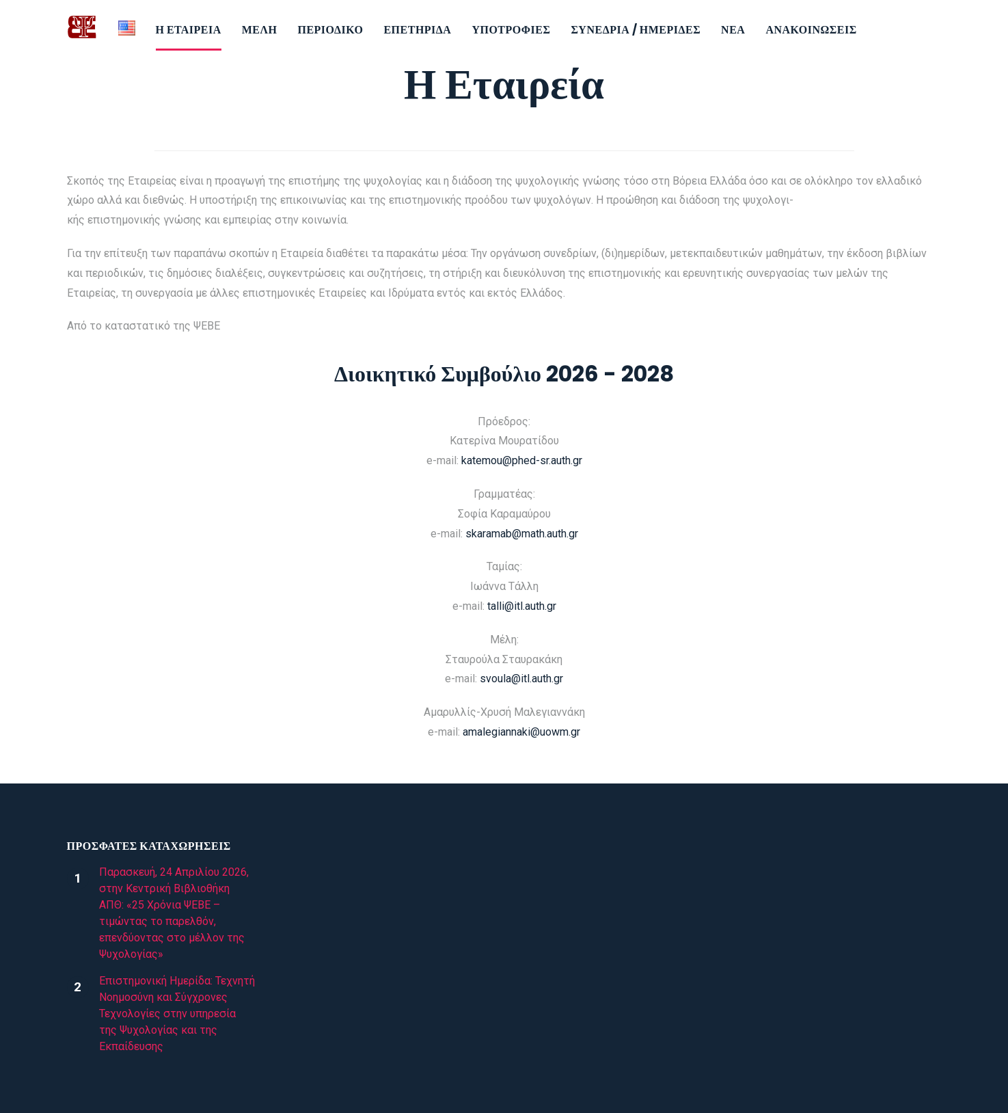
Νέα (733, 30)
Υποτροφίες (511, 30)
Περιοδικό (330, 30)
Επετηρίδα (417, 30)
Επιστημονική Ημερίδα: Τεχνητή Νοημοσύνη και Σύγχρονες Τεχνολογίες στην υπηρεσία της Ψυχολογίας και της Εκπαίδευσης (177, 1013)
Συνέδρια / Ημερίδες (635, 30)
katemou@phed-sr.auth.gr (521, 460)
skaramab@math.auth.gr (521, 533)
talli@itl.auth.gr (521, 606)
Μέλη (259, 30)
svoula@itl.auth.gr (521, 678)
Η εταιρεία (188, 30)
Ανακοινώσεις (810, 30)
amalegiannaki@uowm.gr (521, 731)
